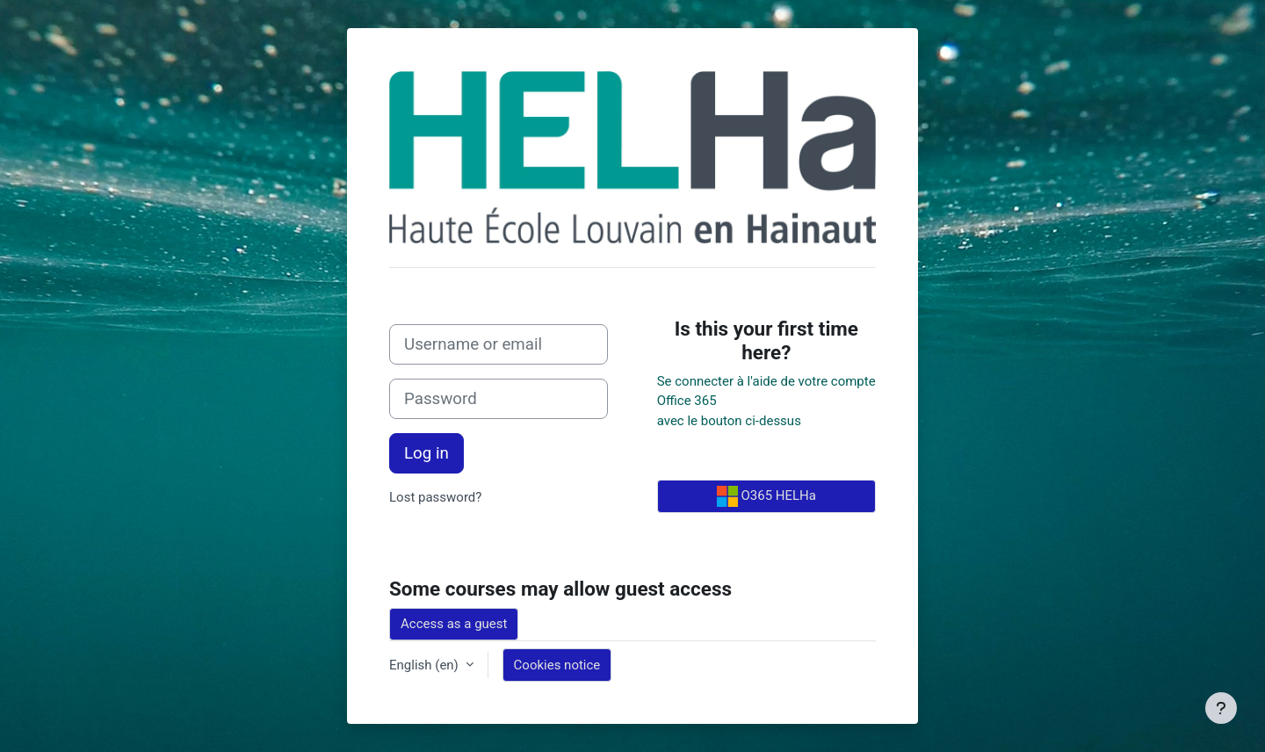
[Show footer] (1221, 708)
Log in (426, 453)
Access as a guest (454, 624)
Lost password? (435, 497)
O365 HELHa (766, 496)
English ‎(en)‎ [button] (425, 665)
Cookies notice (557, 665)
